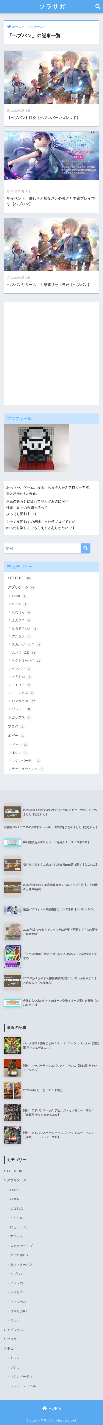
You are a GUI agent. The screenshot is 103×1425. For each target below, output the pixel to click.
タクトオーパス (26, 660)
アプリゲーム (21, 587)
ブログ (16, 726)
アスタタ (21, 636)
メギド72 (22, 676)
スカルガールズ (26, 644)
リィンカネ (23, 693)
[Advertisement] (51, 353)
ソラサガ (52, 6)
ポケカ (20, 752)
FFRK (19, 596)
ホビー (16, 736)
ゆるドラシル (25, 628)
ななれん (21, 612)
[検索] (85, 548)
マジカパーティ (26, 760)
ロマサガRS (24, 701)
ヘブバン (21, 668)
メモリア (21, 685)
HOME (51, 1408)
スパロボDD (24, 652)
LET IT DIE (19, 578)
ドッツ (20, 744)
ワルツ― (21, 709)
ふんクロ (21, 620)
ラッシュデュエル (28, 769)
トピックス (20, 717)
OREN (20, 604)
